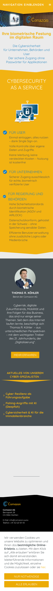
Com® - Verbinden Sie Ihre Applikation (22, 546)
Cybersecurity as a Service (17, 541)
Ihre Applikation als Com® (16, 549)
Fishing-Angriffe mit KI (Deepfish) (21, 404)
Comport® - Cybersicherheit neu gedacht (23, 544)
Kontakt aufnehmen (14, 555)
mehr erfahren (25, 355)
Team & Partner (12, 552)
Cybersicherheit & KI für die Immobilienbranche (25, 414)
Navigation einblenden (23, 4)
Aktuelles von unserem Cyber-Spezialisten (24, 539)
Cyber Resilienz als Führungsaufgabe (18, 395)
